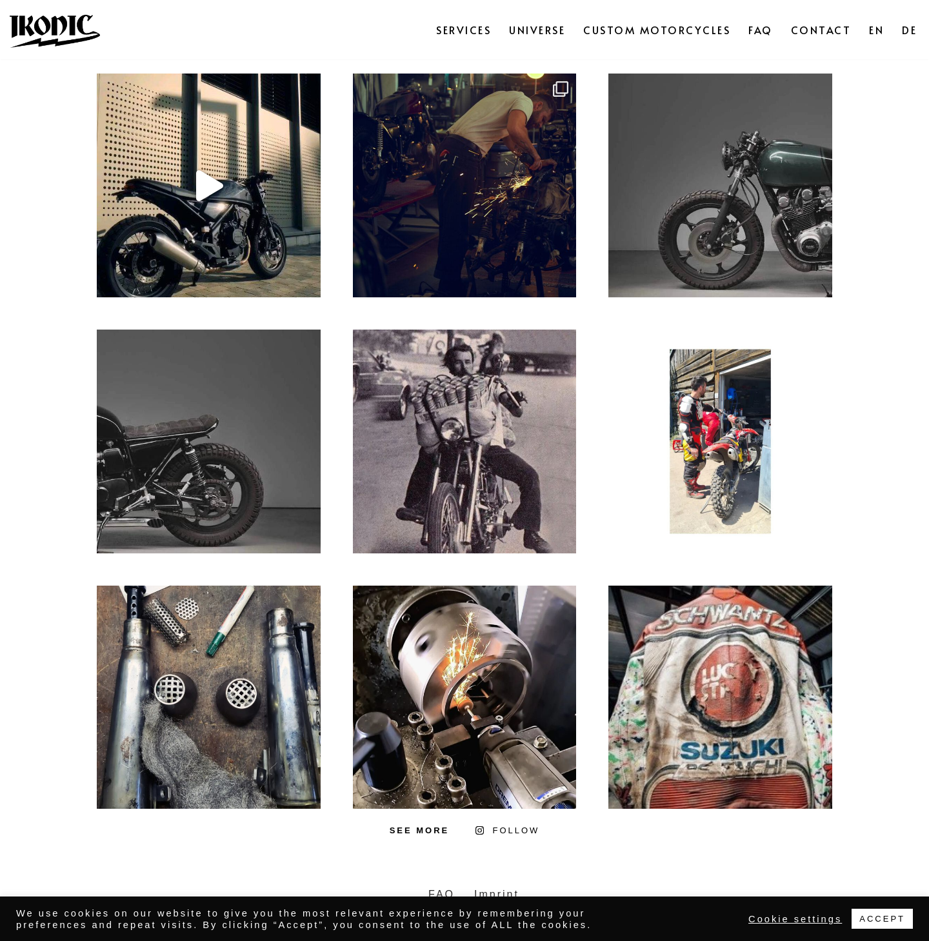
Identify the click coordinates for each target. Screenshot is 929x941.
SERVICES (463, 30)
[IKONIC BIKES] (55, 30)
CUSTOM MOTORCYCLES (656, 30)
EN (876, 30)
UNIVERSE (537, 30)
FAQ (760, 30)
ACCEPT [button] (882, 919)
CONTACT (821, 30)
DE (909, 30)
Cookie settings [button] (795, 919)
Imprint (496, 894)
